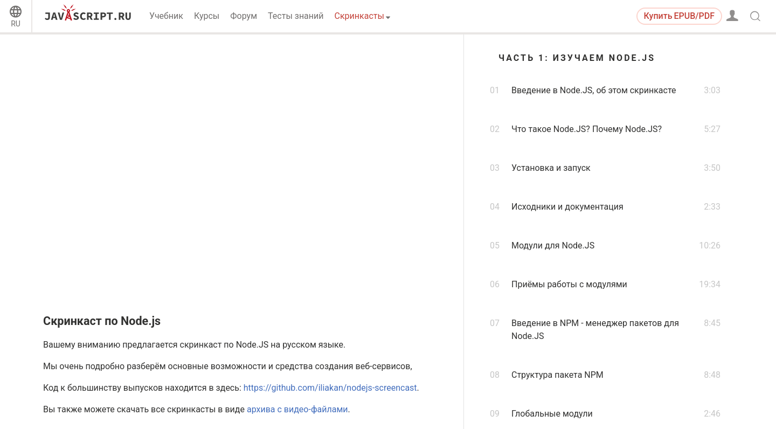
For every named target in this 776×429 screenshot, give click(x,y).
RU (15, 23)
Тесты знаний (295, 16)
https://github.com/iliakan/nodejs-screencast (330, 388)
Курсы (206, 16)
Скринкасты (359, 16)
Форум (243, 16)
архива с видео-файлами (297, 409)
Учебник (166, 16)
